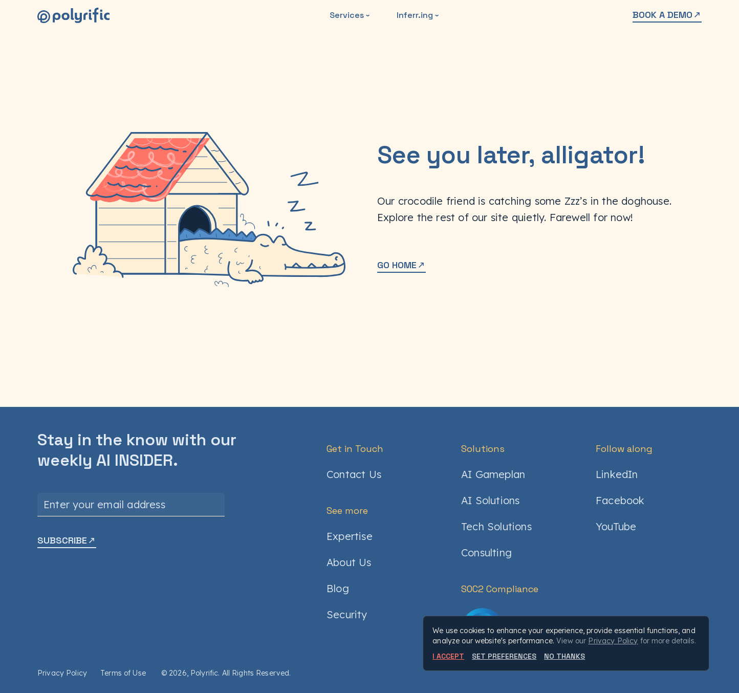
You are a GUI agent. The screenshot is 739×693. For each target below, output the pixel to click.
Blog (338, 588)
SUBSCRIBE (66, 540)
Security (347, 614)
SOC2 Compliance (499, 589)
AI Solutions (490, 500)
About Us (349, 562)
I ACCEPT (448, 656)
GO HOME (401, 265)
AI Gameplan (493, 474)
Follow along (624, 448)
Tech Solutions (496, 526)
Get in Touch (355, 448)
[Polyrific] (73, 15)
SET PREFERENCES (504, 656)
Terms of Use (123, 673)
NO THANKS (564, 656)
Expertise (350, 536)
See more (347, 510)
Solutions (483, 448)
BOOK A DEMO (667, 14)
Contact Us (354, 474)
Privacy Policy (62, 673)
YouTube (616, 526)
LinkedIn (617, 474)
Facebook (620, 500)
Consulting (486, 552)
